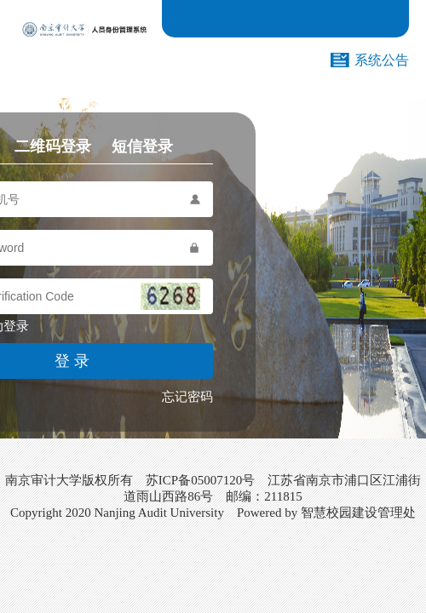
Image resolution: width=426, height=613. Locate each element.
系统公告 (381, 60)
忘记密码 (187, 397)
